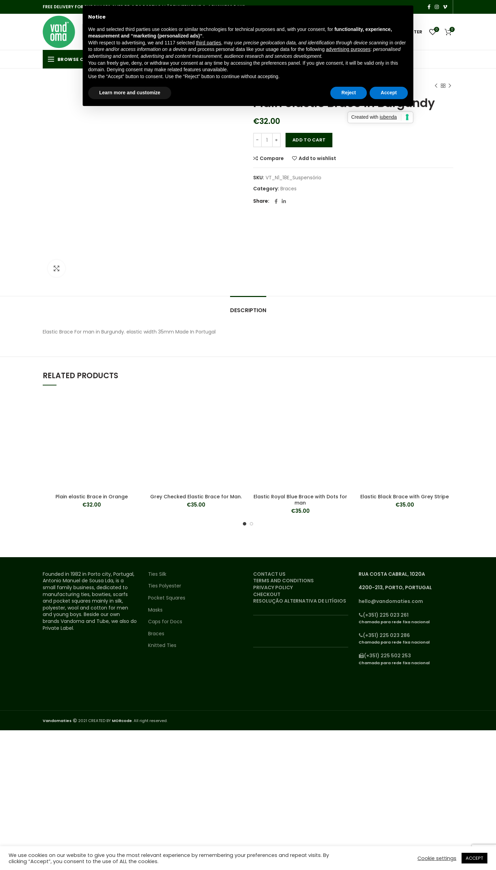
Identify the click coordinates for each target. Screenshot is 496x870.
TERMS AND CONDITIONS (283, 580)
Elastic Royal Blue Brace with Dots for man (300, 500)
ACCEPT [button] (474, 858)
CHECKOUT (266, 594)
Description (248, 310)
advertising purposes (348, 49)
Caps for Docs (165, 621)
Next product (450, 86)
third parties (208, 42)
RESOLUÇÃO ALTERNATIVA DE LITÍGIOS (299, 600)
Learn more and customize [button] (129, 92)
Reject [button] (348, 92)
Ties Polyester (164, 586)
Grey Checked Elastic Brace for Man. (196, 497)
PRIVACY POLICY (273, 587)
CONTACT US (269, 574)
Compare (272, 158)
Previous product (436, 86)
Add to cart (309, 140)
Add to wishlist (317, 158)
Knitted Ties (162, 645)
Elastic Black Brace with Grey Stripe (404, 497)
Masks (155, 610)
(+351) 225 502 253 (385, 655)
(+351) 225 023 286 (384, 635)
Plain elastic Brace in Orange (91, 497)
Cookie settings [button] (436, 858)
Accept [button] (389, 92)
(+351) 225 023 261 (384, 615)
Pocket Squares (166, 598)
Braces (288, 189)
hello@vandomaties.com (391, 601)
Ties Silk (157, 574)
